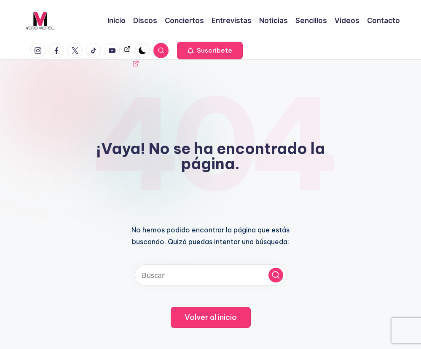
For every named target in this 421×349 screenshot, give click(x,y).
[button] (210, 50)
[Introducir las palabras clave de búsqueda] (211, 275)
